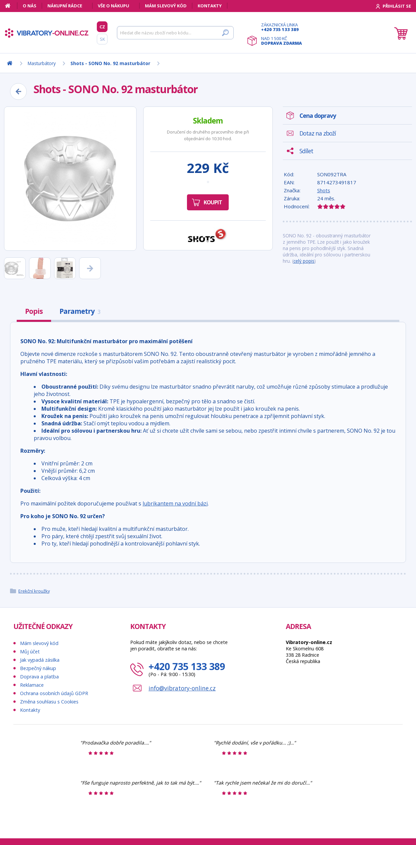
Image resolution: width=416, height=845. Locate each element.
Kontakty (210, 6)
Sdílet (306, 151)
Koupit (213, 202)
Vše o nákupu (113, 6)
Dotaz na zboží (317, 133)
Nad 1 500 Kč (281, 40)
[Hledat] (175, 32)
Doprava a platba (39, 676)
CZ (102, 27)
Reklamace (32, 685)
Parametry (79, 311)
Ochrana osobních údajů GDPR (54, 693)
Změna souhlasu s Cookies (49, 701)
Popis (34, 311)
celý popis (304, 261)
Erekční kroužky (34, 591)
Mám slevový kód (166, 6)
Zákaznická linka (281, 27)
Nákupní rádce (64, 6)
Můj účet (30, 651)
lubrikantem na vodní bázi (175, 503)
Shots (323, 190)
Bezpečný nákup (38, 668)
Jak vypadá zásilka (39, 660)
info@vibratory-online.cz (182, 688)
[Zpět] (18, 91)
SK (102, 39)
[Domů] (11, 5)
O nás (29, 6)
